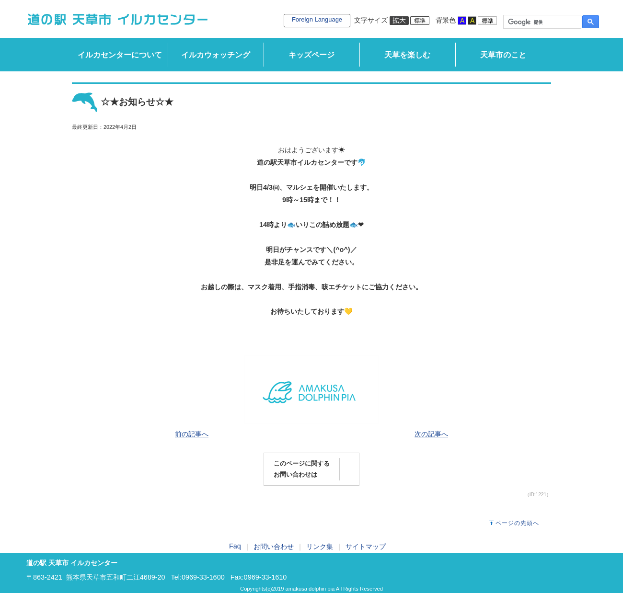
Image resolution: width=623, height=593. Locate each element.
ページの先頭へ (517, 523)
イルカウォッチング (215, 55)
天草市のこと (503, 55)
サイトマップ (366, 546)
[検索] (541, 22)
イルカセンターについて (120, 55)
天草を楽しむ (407, 55)
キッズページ (311, 55)
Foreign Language (317, 19)
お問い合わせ (274, 546)
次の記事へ (431, 434)
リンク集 (319, 546)
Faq (235, 546)
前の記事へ (191, 434)
